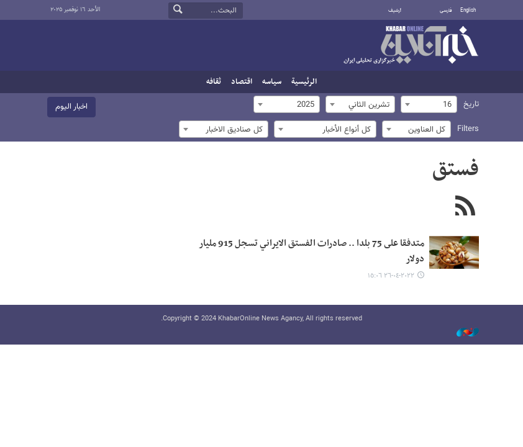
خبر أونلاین (410, 46)
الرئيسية (304, 82)
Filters (468, 129)
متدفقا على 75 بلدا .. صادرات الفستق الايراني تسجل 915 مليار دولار (311, 251)
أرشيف (394, 10)
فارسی (446, 10)
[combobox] (429, 104)
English (468, 10)
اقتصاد (241, 82)
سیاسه (271, 82)
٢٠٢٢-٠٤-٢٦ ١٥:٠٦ (391, 276)
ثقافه (213, 82)
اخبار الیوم (71, 107)
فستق (455, 170)
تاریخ (471, 104)
